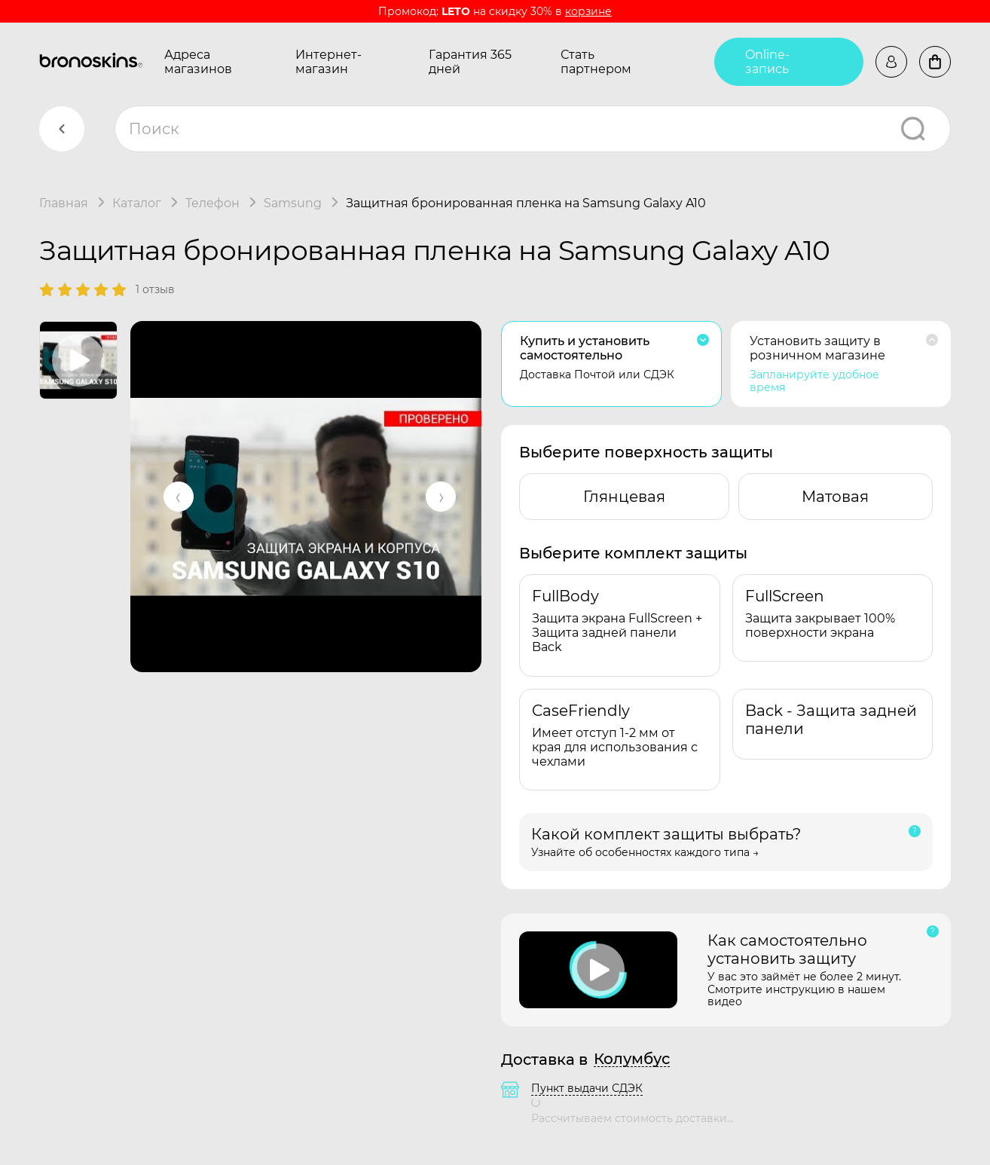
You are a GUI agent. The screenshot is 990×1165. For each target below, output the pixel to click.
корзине (588, 11)
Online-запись (767, 61)
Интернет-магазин (328, 61)
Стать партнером (596, 61)
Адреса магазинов (198, 61)
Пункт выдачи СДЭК (587, 1088)
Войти (891, 62)
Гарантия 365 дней (470, 61)
